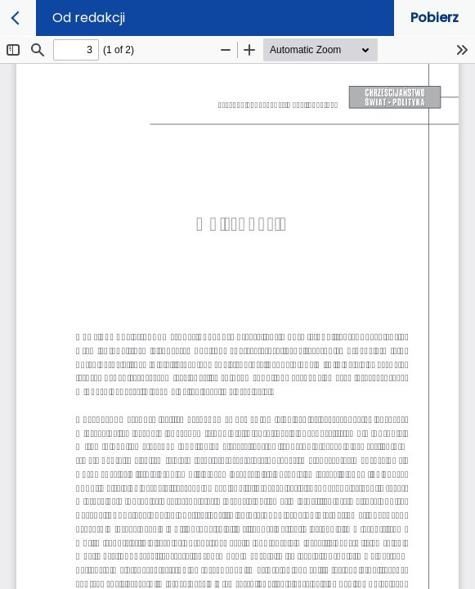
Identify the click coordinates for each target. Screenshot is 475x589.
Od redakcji (88, 17)
